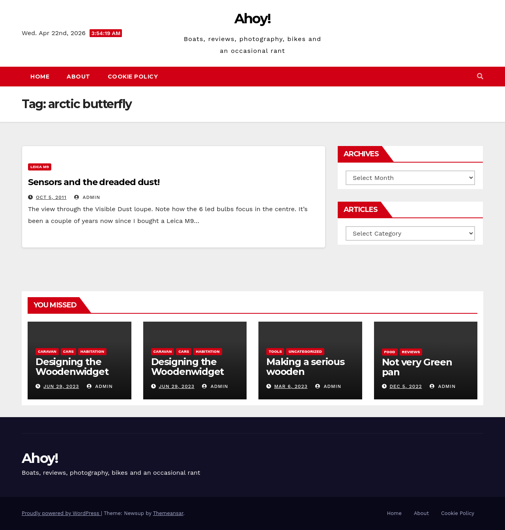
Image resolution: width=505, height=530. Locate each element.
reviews (411, 352)
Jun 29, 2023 (61, 386)
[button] (480, 76)
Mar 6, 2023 (291, 386)
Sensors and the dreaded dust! (93, 182)
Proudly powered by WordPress (61, 513)
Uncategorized (305, 351)
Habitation (92, 351)
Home (39, 76)
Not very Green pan (417, 367)
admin (87, 197)
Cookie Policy (133, 76)
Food (389, 352)
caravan (47, 351)
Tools (275, 351)
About (78, 76)
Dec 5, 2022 (405, 386)
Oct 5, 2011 (51, 197)
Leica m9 (39, 167)
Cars (68, 351)
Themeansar (168, 513)
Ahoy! (252, 18)
